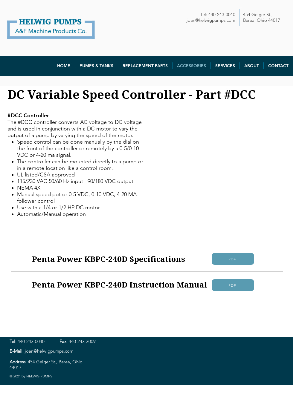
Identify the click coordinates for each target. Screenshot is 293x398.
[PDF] (233, 259)
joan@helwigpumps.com (211, 20)
